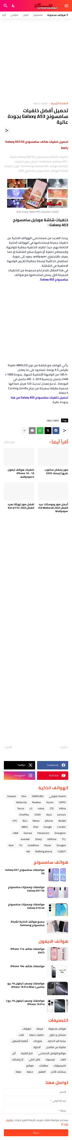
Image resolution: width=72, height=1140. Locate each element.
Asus (49, 814)
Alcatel (62, 820)
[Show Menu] (66, 5)
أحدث (63, 747)
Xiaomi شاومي (57, 796)
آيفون (26, 15)
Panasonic (43, 832)
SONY (37, 814)
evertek (25, 839)
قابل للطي (34, 1059)
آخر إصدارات (17, 1059)
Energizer (60, 832)
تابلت (21, 1034)
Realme (36, 802)
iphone (49, 820)
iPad (35, 826)
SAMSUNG (38, 796)
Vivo (23, 796)
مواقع (30, 1065)
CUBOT (62, 851)
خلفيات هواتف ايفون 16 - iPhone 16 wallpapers (20, 473)
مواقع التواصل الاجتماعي (52, 1053)
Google (48, 826)
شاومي (14, 15)
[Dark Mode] (13, 5)
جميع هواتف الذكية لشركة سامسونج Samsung (28, 923)
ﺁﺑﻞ (14, 1053)
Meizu (36, 820)
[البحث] (5, 5)
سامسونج (38, 15)
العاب (63, 1059)
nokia (41, 808)
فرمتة (39, 1028)
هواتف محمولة (57, 1028)
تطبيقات (26, 1028)
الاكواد (37, 1047)
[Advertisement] (36, 60)
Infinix (62, 808)
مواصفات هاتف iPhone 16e (27, 966)
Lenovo (61, 814)
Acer (11, 845)
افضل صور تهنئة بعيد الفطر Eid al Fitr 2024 (20, 506)
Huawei (11, 796)
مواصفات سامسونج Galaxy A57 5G (25, 871)
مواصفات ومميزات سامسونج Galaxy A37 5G (26, 888)
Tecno (20, 808)
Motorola (21, 802)
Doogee (61, 845)
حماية (30, 1071)
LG (31, 808)
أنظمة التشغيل (20, 1040)
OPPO (62, 802)
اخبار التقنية (27, 1053)
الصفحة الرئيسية (59, 103)
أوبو (4, 15)
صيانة (18, 1071)
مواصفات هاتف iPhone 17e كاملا (27, 950)
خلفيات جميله (40, 103)
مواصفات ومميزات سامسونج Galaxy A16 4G (26, 906)
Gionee (28, 832)
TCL (64, 839)
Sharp (38, 839)
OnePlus (24, 814)
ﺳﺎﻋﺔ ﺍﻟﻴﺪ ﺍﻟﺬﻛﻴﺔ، (56, 1040)
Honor (50, 802)
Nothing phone (43, 851)
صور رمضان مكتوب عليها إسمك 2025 (56, 471)
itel (28, 851)
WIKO (25, 826)
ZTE (52, 808)
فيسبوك (50, 1059)
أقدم (9, 747)
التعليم (42, 1071)
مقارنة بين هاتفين (56, 1047)
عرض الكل (9, 442)
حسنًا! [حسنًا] (36, 1132)
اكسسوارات (59, 1065)
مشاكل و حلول (57, 1034)
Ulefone (51, 839)
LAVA (15, 832)
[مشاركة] (7, 130)
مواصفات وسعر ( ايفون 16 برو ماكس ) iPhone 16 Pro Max (26, 985)
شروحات (37, 1040)
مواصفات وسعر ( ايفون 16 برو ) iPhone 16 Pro (25, 1002)
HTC (15, 820)
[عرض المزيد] (24, 430)
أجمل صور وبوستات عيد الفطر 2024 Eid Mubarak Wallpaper (53, 508)
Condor (61, 826)
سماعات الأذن (58, 1071)
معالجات (43, 1065)
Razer (47, 845)
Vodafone (33, 845)
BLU (25, 820)
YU (20, 845)
